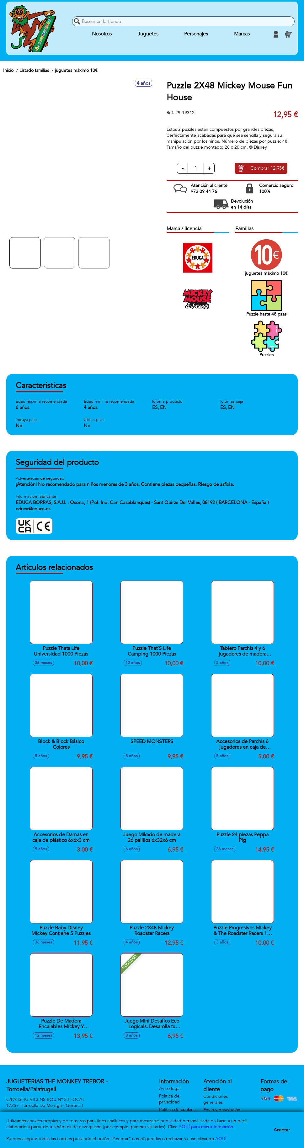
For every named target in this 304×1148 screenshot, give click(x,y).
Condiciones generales (215, 1099)
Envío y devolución (221, 1110)
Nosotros (102, 34)
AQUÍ (221, 1139)
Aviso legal (169, 1089)
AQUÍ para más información (206, 1127)
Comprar (267, 168)
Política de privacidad (169, 1099)
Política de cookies (177, 1110)
